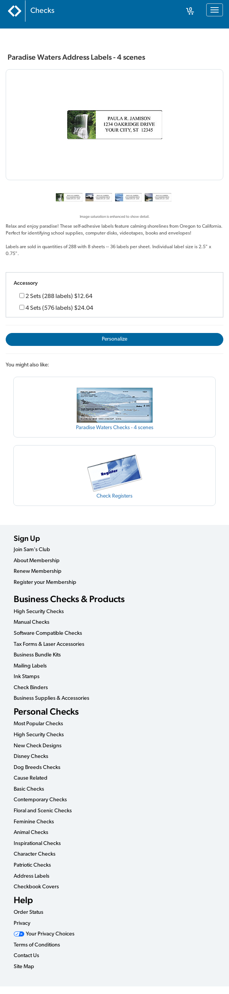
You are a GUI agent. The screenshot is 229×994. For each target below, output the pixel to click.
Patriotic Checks (32, 865)
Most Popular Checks (38, 724)
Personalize (114, 339)
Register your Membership (45, 582)
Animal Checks (31, 832)
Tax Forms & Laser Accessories (49, 644)
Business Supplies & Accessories (51, 698)
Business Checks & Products (69, 598)
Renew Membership (38, 571)
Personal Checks (46, 711)
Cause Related (30, 778)
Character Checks (34, 854)
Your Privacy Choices (44, 934)
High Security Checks (39, 612)
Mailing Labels (30, 666)
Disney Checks (31, 756)
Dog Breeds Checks (37, 767)
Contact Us (26, 956)
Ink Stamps (26, 677)
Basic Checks (29, 789)
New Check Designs (38, 746)
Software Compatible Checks (48, 633)
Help (23, 899)
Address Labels (31, 876)
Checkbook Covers (36, 887)
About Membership (37, 561)
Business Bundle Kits (37, 655)
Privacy (22, 923)
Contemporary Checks (40, 800)
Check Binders (31, 688)
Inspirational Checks (37, 844)
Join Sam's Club (32, 550)
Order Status (28, 912)
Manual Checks (31, 622)
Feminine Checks (34, 822)
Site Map (24, 967)
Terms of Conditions (37, 945)
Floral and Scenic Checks (43, 811)
